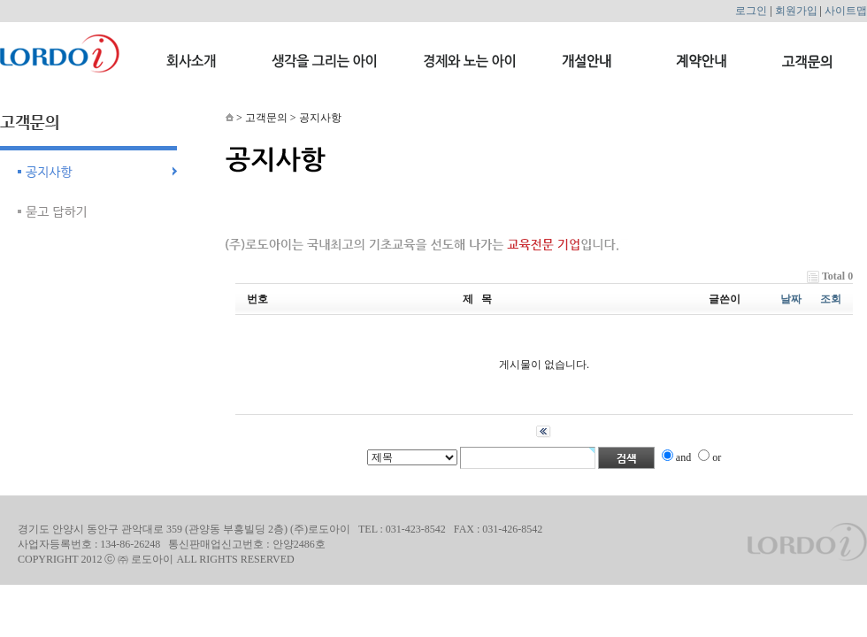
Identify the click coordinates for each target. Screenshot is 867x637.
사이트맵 (846, 10)
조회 (830, 299)
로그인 (751, 10)
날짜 (791, 299)
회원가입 (796, 10)
